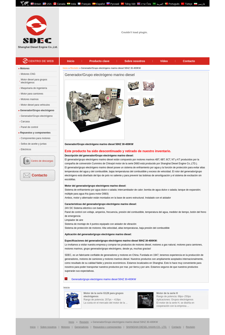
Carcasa (25, 121)
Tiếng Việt (128, 4)
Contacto (189, 61)
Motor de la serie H (167, 293)
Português (172, 4)
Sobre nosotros (134, 61)
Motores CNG (28, 74)
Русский (113, 4)
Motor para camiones (32, 93)
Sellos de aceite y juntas (34, 143)
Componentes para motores (35, 138)
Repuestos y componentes (35, 132)
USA (47, 4)
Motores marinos (30, 99)
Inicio (71, 61)
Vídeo (164, 61)
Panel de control (29, 127)
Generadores (81, 327)
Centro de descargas (42, 161)
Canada (59, 4)
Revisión (74, 68)
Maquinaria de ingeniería (34, 88)
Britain (36, 4)
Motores (25, 68)
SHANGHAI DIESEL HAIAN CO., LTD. (146, 327)
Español (98, 4)
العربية (158, 4)
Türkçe (186, 4)
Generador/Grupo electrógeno (37, 110)
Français (84, 4)
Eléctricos (26, 149)
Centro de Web (41, 61)
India (71, 4)
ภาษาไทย (144, 4)
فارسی (199, 4)
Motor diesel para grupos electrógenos (34, 81)
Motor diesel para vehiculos (35, 104)
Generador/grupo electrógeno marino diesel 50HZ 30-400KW (100, 279)
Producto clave (99, 61)
